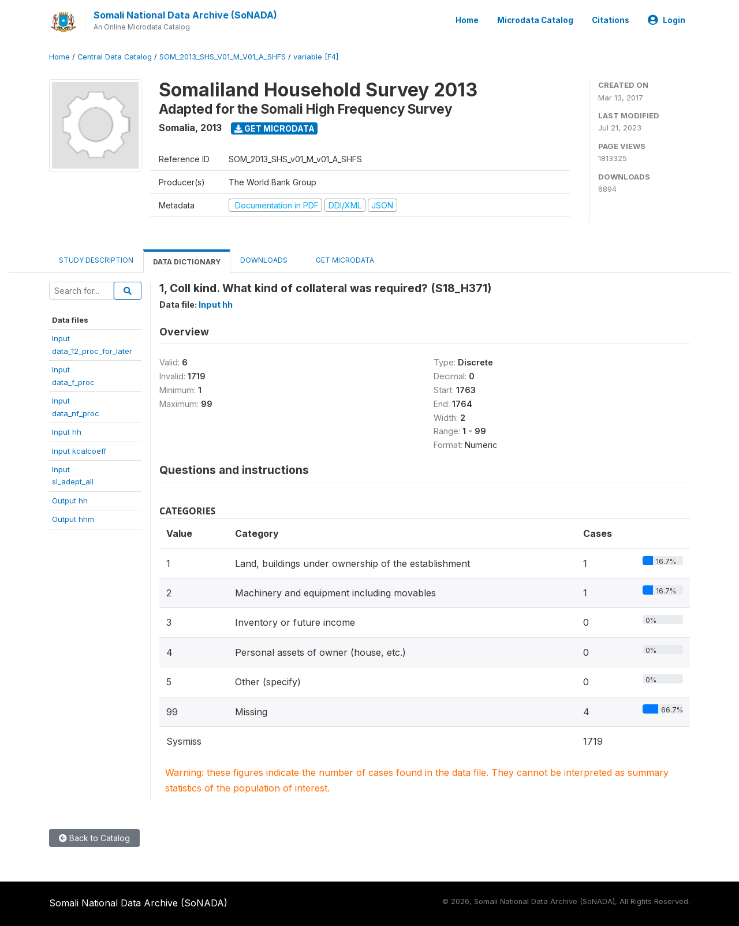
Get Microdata (274, 128)
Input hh (66, 431)
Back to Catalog (94, 838)
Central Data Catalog (114, 57)
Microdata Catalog (535, 20)
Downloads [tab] (264, 260)
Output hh (70, 500)
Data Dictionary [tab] (187, 261)
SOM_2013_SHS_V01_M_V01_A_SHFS (222, 57)
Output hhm (73, 519)
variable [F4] (315, 57)
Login (666, 20)
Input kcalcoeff (79, 450)
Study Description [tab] (96, 260)
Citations (610, 20)
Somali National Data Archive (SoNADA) (185, 15)
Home (467, 20)
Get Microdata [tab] (340, 259)
